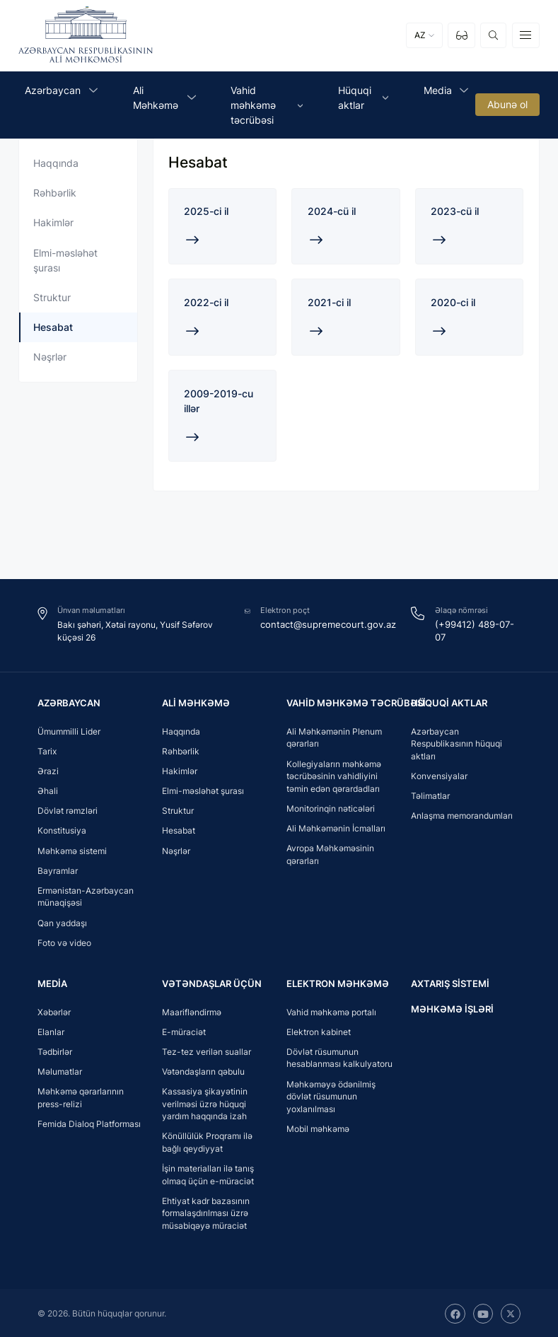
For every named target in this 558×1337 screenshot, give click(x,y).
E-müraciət (184, 1030)
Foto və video (64, 940)
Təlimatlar (430, 794)
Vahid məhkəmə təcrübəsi (350, 701)
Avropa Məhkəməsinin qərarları (330, 853)
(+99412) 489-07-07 (477, 623)
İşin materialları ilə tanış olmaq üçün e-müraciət (208, 1173)
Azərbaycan (67, 701)
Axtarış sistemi (447, 981)
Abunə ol (507, 105)
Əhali (47, 789)
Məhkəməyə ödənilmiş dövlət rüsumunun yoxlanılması (331, 1095)
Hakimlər (53, 222)
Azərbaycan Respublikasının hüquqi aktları (456, 742)
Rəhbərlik (54, 193)
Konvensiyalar (439, 774)
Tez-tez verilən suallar (206, 1050)
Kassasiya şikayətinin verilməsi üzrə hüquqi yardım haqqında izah (205, 1102)
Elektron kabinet (318, 1030)
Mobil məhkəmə (317, 1127)
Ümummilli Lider (68, 730)
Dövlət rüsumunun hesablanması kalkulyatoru (339, 1056)
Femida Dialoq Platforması (89, 1122)
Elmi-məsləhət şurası (65, 260)
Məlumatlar (59, 1070)
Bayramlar (57, 868)
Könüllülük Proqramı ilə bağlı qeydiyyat (207, 1141)
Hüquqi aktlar (446, 701)
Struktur (52, 297)
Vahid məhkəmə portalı (331, 1010)
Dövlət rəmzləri (67, 809)
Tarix (47, 750)
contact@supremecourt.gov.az (329, 623)
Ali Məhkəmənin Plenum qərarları (334, 736)
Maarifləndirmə (191, 1010)
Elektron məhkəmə (333, 981)
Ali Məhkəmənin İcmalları (335, 827)
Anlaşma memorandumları (462, 814)
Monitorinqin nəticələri (330, 807)
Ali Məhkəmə (193, 701)
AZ (420, 35)
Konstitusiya (61, 829)
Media (51, 981)
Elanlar (50, 1030)
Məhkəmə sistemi (72, 848)
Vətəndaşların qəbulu (203, 1070)
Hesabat (53, 327)
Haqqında (56, 163)
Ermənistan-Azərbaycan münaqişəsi (85, 895)
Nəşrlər (49, 357)
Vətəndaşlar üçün (209, 981)
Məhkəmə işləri (449, 1007)
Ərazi (48, 769)
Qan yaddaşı (62, 921)
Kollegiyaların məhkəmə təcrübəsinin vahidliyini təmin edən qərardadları (333, 774)
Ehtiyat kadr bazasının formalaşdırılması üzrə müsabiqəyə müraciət (206, 1212)
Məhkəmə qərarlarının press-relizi (80, 1096)
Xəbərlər (54, 1010)
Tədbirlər (54, 1050)
